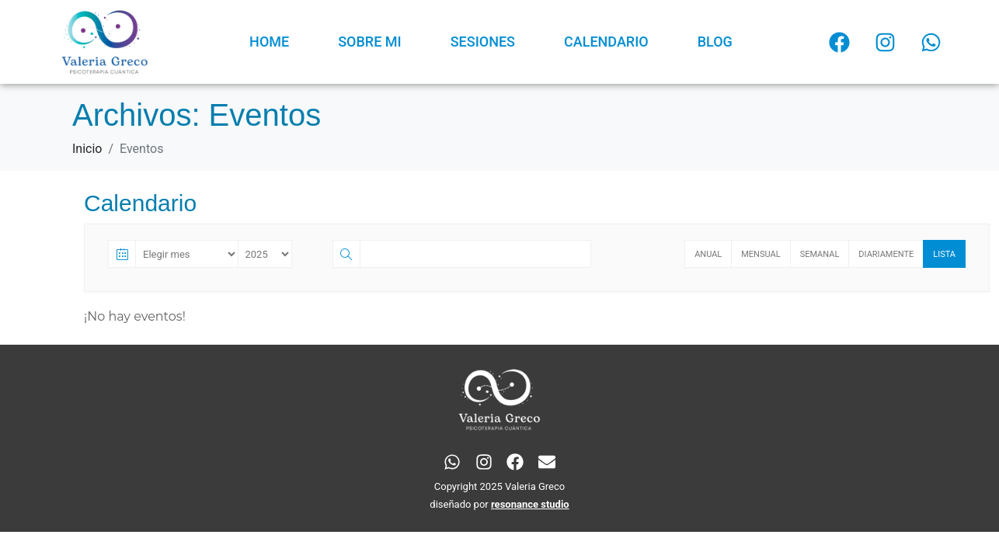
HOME (269, 41)
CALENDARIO (606, 41)
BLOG (715, 41)
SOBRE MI (369, 41)
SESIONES (483, 41)
